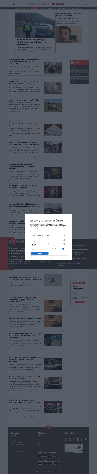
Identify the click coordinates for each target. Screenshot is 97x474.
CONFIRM (39, 253)
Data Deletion (41, 257)
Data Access (48, 257)
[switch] (63, 235)
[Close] (70, 216)
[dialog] (48, 237)
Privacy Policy (55, 257)
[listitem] (48, 233)
